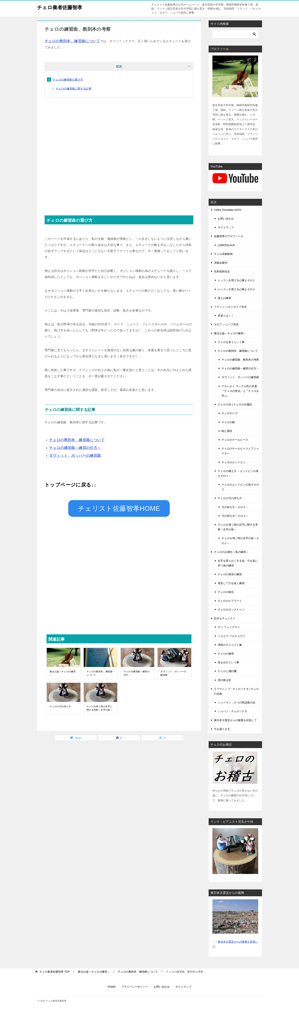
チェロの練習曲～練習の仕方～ (137, 671)
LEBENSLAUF (226, 245)
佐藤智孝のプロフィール (228, 236)
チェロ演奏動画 (223, 253)
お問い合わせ (226, 218)
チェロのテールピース (235, 439)
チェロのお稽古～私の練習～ (231, 551)
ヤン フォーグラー (229, 627)
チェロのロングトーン (231, 609)
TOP (54, 971)
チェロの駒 (228, 422)
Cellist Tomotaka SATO (227, 209)
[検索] (235, 34)
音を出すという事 (228, 662)
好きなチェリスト (224, 618)
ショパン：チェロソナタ (232, 711)
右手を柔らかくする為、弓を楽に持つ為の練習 (238, 563)
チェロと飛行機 (227, 671)
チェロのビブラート (230, 600)
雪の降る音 (224, 680)
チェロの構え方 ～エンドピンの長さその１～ (238, 473)
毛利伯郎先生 (222, 271)
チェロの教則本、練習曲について (100, 671)
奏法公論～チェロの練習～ (63, 671)
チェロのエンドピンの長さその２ (240, 487)
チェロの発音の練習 (230, 574)
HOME (112, 986)
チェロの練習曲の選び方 (68, 79)
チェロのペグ (230, 413)
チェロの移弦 (226, 592)
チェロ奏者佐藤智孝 (63, 6)
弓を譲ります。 (223, 729)
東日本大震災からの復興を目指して (235, 720)
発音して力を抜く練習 (231, 583)
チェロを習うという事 (231, 342)
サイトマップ (226, 227)
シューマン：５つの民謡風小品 (236, 702)
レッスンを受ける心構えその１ (236, 280)
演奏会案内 (220, 262)
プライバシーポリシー (134, 986)
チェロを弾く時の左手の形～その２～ (240, 540)
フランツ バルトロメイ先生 (230, 306)
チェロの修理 (226, 653)
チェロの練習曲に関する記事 (73, 88)
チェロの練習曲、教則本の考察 (240, 359)
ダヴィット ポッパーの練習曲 (173, 671)
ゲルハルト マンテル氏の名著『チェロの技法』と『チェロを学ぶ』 (240, 391)
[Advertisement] (119, 159)
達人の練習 (224, 298)
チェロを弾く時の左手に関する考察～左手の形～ (100, 705)
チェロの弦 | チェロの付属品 (235, 404)
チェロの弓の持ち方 (60, 703)
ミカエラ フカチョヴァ (231, 636)
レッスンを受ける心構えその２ (236, 289)
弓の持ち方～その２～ (235, 507)
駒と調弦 (227, 431)
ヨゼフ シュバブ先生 (226, 324)
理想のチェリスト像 (230, 644)
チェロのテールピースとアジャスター (240, 451)
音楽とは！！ (226, 315)
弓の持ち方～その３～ (235, 515)
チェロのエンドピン (234, 462)
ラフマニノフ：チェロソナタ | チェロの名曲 (236, 691)
